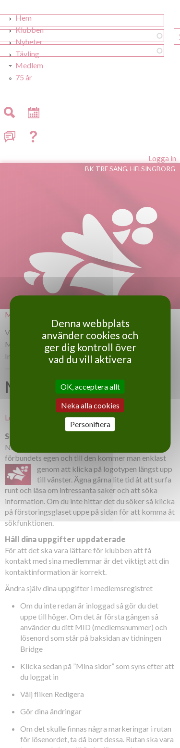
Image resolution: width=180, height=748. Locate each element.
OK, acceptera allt (90, 386)
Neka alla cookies (90, 405)
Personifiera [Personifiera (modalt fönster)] (90, 424)
